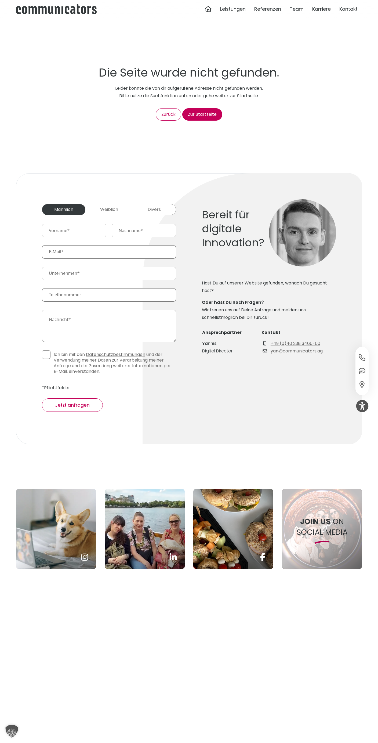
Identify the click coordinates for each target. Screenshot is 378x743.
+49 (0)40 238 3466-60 (295, 343)
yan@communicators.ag (297, 351)
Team (297, 17)
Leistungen (233, 17)
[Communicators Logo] (56, 17)
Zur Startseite (202, 114)
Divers (154, 209)
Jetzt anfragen (72, 405)
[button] (12, 731)
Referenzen (267, 17)
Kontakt (348, 17)
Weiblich (109, 209)
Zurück (168, 114)
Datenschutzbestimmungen (115, 354)
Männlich (63, 209)
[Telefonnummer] (109, 295)
